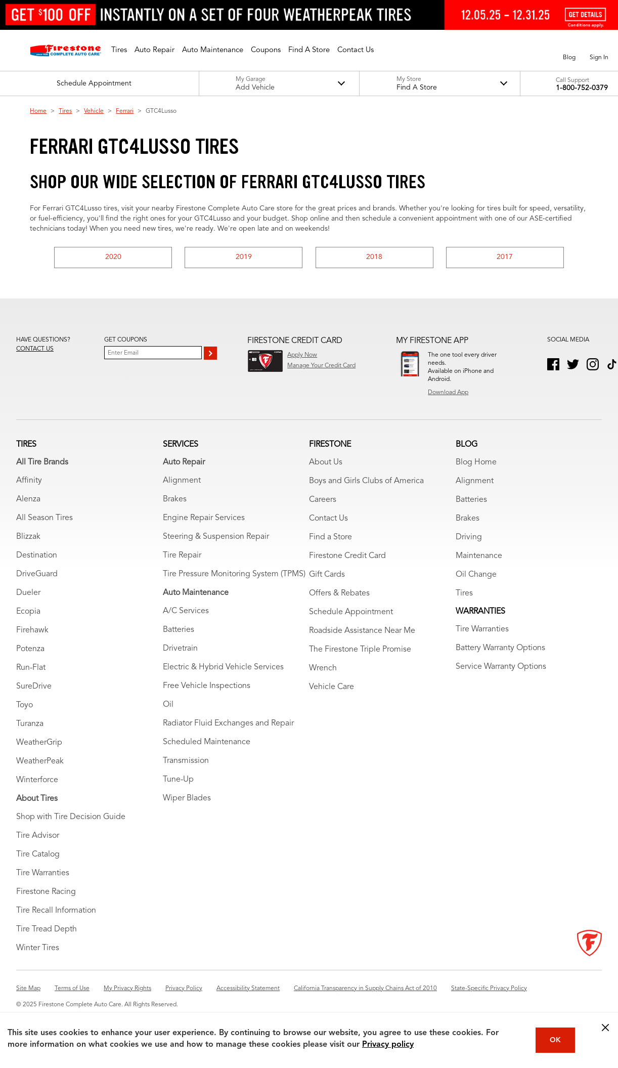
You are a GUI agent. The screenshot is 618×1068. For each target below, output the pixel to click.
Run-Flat (31, 668)
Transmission (186, 761)
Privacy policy (388, 1045)
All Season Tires (44, 518)
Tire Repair (182, 555)
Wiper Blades (187, 798)
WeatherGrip (39, 743)
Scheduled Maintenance (206, 742)
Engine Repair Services (204, 518)
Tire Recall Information (56, 911)
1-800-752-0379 (582, 88)
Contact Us (328, 519)
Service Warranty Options (501, 667)
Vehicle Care (331, 687)
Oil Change (476, 575)
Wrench (323, 668)
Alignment (182, 481)
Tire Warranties (42, 873)
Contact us (35, 349)
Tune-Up (178, 780)
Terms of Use (72, 989)
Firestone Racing (46, 892)
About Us (325, 462)
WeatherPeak (40, 761)
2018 (374, 257)
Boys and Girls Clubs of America (366, 481)
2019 (244, 257)
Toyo (24, 705)
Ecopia (28, 612)
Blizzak (28, 537)
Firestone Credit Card (347, 556)
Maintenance (479, 556)
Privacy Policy (183, 989)
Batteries (178, 630)
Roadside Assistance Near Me (362, 631)
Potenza (30, 649)
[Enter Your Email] (153, 352)
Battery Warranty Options (500, 648)
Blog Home (476, 462)
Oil (168, 705)
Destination (36, 555)
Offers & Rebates (339, 593)
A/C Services (186, 611)
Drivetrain (180, 649)
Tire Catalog (38, 854)
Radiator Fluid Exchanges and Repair (228, 723)
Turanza (29, 724)
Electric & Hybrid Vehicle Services (223, 667)
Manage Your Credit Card (321, 366)
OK (555, 1040)
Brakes (175, 499)
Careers (322, 500)
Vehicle (94, 111)
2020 (113, 257)
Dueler (28, 593)
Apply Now (302, 355)
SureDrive (34, 686)
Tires (65, 111)
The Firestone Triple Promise (360, 650)
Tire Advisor (37, 836)
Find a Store (330, 537)
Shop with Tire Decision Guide (70, 817)
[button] (119, 51)
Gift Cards (327, 575)
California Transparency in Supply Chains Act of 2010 (365, 989)
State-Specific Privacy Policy (489, 989)
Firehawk (32, 630)
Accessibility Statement (248, 989)
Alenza (28, 499)
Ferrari (125, 111)
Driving (469, 537)
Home (38, 111)
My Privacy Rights (127, 989)
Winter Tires (37, 948)
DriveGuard (37, 574)
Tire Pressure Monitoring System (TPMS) (234, 574)
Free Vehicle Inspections (206, 686)
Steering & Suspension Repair (216, 537)
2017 (505, 257)
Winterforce (37, 780)
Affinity (29, 481)
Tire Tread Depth (46, 929)
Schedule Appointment (351, 612)
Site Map (28, 989)
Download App (448, 393)
